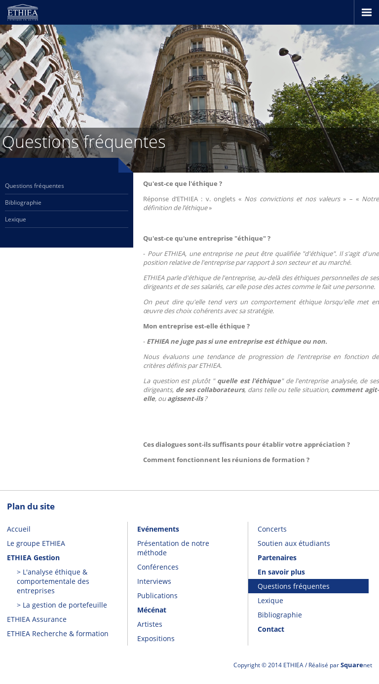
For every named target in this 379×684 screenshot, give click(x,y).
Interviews (154, 581)
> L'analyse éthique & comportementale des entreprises (53, 581)
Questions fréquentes (34, 185)
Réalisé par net (340, 665)
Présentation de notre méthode (173, 548)
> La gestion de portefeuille (62, 605)
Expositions (156, 638)
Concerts (272, 529)
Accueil (19, 529)
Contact (271, 629)
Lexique (15, 219)
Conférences (158, 567)
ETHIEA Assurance (37, 619)
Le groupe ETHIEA (36, 543)
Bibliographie (23, 202)
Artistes (149, 624)
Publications (157, 595)
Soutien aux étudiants (294, 543)
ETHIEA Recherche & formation (58, 633)
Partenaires (277, 557)
